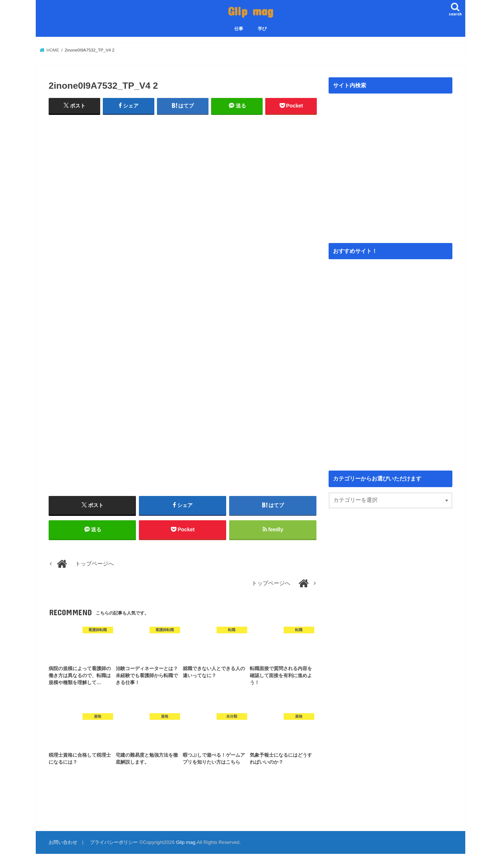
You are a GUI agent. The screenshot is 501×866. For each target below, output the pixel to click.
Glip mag (250, 11)
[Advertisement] (183, 184)
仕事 (238, 28)
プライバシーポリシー (114, 842)
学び (262, 28)
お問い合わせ (63, 842)
